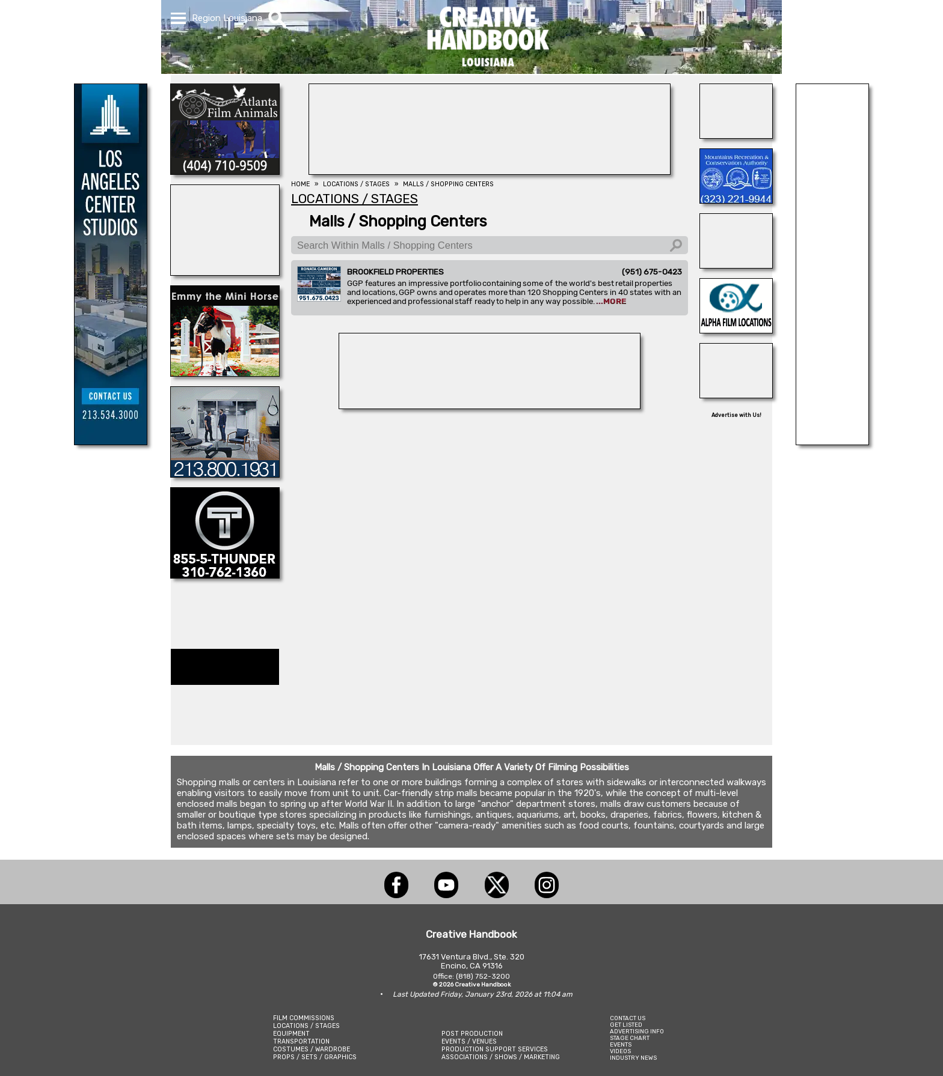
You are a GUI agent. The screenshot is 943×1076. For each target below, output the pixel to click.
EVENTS (620, 1044)
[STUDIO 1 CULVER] (225, 474)
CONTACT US (627, 1018)
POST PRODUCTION (472, 1034)
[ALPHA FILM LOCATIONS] (736, 329)
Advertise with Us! (736, 415)
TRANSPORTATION (301, 1041)
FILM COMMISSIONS (303, 1018)
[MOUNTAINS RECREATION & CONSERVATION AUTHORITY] (736, 200)
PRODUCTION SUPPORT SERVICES (494, 1049)
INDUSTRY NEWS (633, 1057)
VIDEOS (620, 1051)
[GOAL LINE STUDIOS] (736, 394)
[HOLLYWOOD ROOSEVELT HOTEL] (489, 171)
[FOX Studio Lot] (832, 441)
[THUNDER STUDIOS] (225, 575)
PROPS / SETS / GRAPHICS (315, 1057)
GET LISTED (626, 1024)
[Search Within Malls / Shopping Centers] (489, 245)
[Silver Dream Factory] (736, 265)
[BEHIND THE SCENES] (489, 405)
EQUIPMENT (291, 1034)
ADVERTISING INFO (637, 1031)
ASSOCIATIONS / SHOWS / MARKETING (500, 1057)
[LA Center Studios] (111, 441)
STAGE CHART (630, 1038)
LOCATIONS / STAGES (306, 1026)
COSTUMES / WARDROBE (311, 1049)
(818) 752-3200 (483, 976)
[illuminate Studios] (736, 135)
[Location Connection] (225, 373)
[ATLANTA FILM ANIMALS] (225, 171)
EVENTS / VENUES (469, 1041)
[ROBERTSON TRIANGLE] (225, 272)
